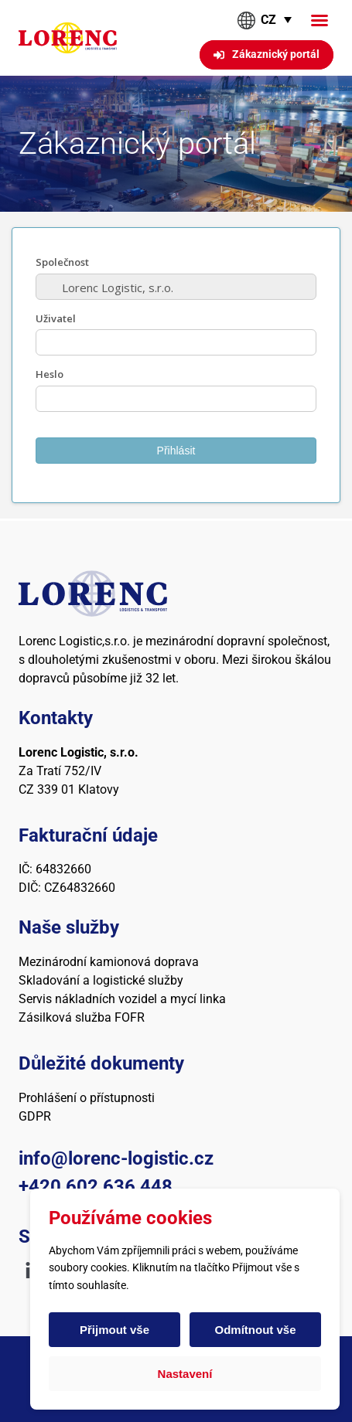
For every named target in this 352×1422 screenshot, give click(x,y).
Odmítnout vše (255, 1329)
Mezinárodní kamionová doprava (109, 961)
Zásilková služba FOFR (82, 1017)
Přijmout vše (114, 1329)
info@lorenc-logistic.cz (116, 1158)
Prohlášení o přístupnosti (87, 1097)
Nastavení (185, 1373)
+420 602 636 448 (96, 1186)
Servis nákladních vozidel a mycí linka (122, 999)
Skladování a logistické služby (101, 980)
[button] (319, 20)
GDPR (35, 1116)
